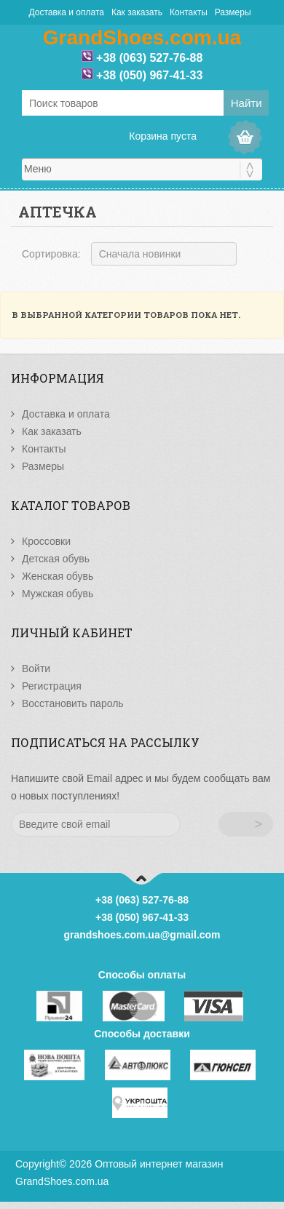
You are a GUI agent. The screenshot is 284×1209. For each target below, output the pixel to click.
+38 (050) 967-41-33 (149, 75)
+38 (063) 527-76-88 (149, 58)
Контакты (189, 12)
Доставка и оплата (66, 12)
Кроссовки (46, 541)
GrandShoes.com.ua (62, 1181)
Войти (36, 668)
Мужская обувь (57, 593)
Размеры (233, 12)
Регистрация (52, 686)
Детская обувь (56, 558)
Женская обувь (57, 576)
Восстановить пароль (73, 703)
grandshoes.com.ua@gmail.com (141, 935)
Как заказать (136, 12)
